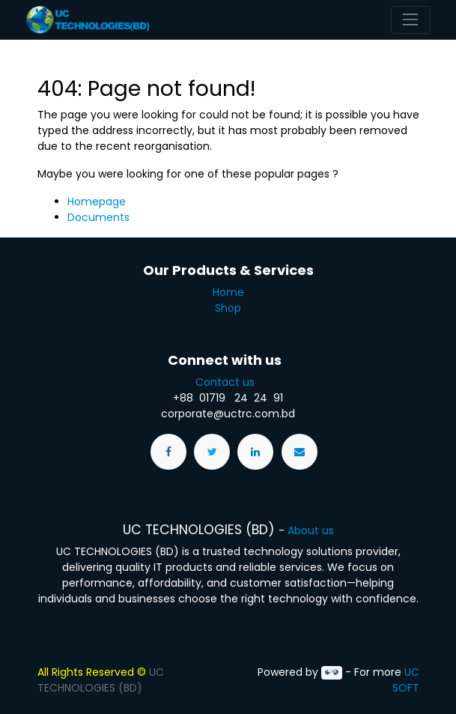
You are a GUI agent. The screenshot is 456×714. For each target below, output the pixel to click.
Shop (228, 307)
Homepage (96, 201)
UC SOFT (405, 680)
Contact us (228, 382)
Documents (98, 217)
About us (311, 530)
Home (228, 292)
